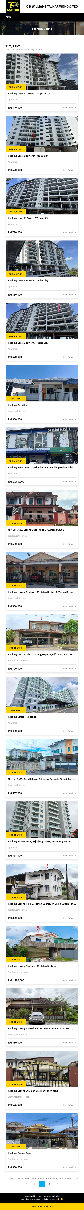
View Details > (69, 107)
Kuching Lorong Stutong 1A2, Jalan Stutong (32, 966)
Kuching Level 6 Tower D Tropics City (28, 155)
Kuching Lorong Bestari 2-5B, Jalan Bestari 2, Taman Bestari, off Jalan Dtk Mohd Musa (42, 592)
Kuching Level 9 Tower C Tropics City (28, 280)
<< (27, 1183)
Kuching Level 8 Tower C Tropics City (28, 342)
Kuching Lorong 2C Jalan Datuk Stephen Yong (33, 1090)
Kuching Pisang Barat (20, 1153)
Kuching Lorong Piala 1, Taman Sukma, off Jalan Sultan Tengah (42, 903)
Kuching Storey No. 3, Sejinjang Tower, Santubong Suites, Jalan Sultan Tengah (42, 841)
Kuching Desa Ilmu (18, 405)
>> (57, 1183)
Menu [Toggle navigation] (9, 16)
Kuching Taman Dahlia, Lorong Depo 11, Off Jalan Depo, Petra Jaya (42, 654)
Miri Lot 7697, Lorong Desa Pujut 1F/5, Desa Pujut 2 (36, 529)
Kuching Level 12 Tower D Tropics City (29, 93)
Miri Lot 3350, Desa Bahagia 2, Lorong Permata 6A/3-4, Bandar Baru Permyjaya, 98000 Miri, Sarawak (42, 779)
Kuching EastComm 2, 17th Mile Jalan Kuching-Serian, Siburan (42, 467)
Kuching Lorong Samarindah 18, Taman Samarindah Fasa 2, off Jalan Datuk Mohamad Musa (42, 1028)
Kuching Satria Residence (22, 716)
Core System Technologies (48, 1196)
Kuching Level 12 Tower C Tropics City (29, 218)
